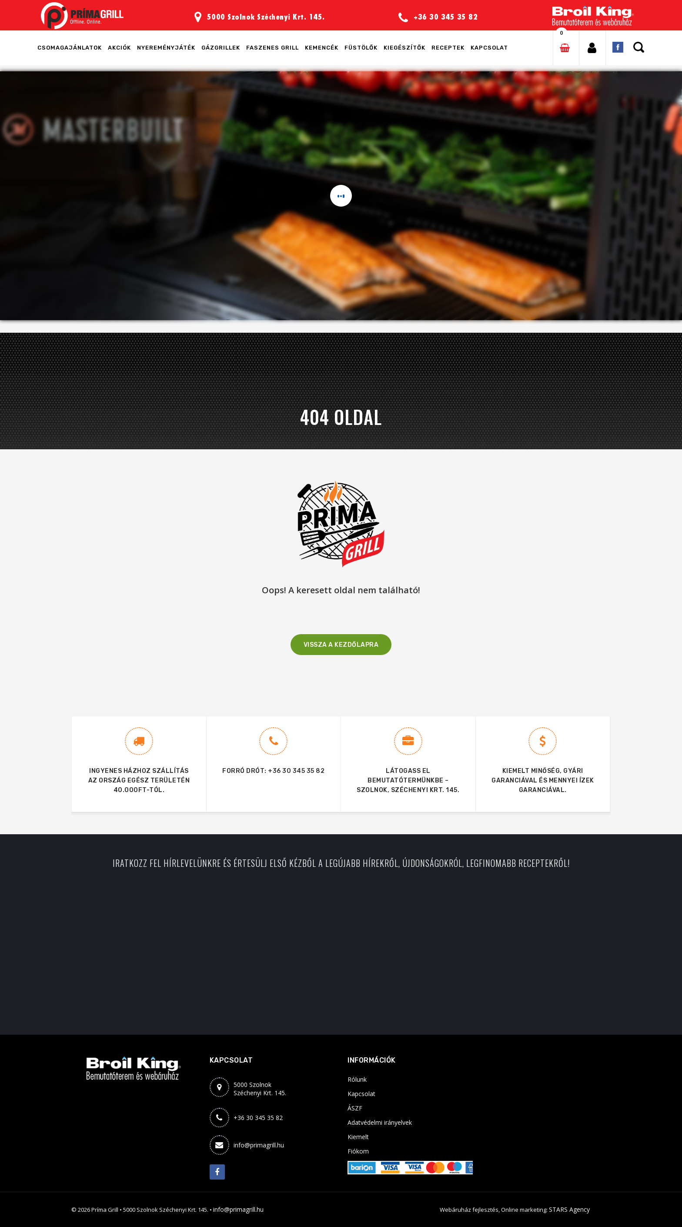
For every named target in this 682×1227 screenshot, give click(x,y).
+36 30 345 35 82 (296, 771)
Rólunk (357, 1079)
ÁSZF (355, 1108)
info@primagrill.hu (259, 1145)
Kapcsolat (361, 1094)
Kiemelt (358, 1137)
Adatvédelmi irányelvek (380, 1122)
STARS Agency (569, 1209)
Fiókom (358, 1151)
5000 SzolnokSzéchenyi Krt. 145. (260, 1088)
